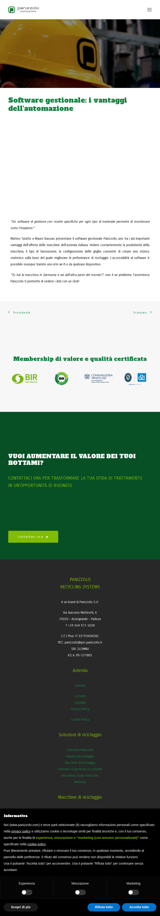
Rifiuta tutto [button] (104, 907)
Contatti (80, 696)
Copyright (80, 703)
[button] (149, 9)
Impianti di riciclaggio (80, 756)
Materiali (80, 782)
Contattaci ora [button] (33, 537)
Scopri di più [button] (20, 907)
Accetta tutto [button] (139, 907)
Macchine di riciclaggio (80, 763)
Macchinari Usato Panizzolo (80, 776)
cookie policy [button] (37, 844)
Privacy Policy (80, 709)
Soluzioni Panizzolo (80, 750)
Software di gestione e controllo (80, 769)
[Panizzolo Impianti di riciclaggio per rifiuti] (23, 9)
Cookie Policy (80, 720)
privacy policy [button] (20, 831)
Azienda (80, 686)
